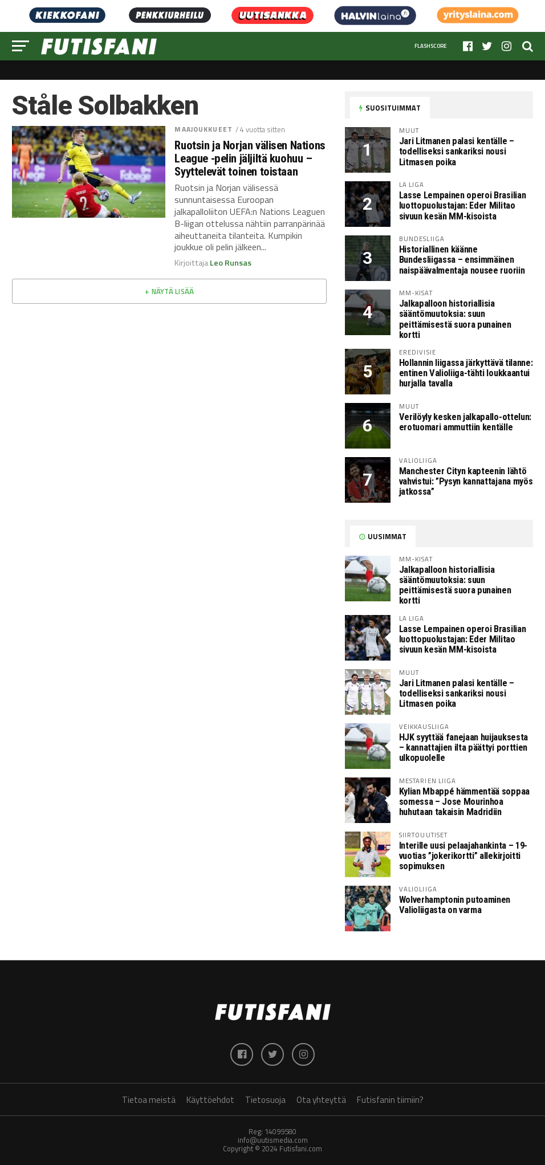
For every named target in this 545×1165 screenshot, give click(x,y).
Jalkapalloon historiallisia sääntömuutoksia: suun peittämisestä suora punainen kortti (455, 319)
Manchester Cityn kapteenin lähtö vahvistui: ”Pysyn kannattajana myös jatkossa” (465, 481)
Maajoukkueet (203, 129)
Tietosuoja (265, 1099)
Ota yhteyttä (321, 1099)
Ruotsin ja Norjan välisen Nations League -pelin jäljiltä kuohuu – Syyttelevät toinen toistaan (249, 158)
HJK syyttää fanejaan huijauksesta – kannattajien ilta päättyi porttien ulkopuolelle (463, 747)
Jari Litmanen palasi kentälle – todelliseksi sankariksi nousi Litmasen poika (456, 151)
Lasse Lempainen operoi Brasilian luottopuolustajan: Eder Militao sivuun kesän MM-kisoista (462, 205)
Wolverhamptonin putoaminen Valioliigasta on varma (454, 904)
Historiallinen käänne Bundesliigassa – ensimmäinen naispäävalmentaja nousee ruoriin (461, 259)
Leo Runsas (230, 262)
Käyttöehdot (210, 1099)
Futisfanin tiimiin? (390, 1099)
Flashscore (430, 46)
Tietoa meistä (149, 1099)
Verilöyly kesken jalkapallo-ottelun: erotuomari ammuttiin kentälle (465, 422)
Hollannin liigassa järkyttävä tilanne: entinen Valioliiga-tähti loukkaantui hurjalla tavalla (465, 373)
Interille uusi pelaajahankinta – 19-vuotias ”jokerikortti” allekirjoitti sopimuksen (463, 855)
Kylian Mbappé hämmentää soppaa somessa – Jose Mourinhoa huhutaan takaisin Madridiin (464, 801)
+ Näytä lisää (169, 291)
